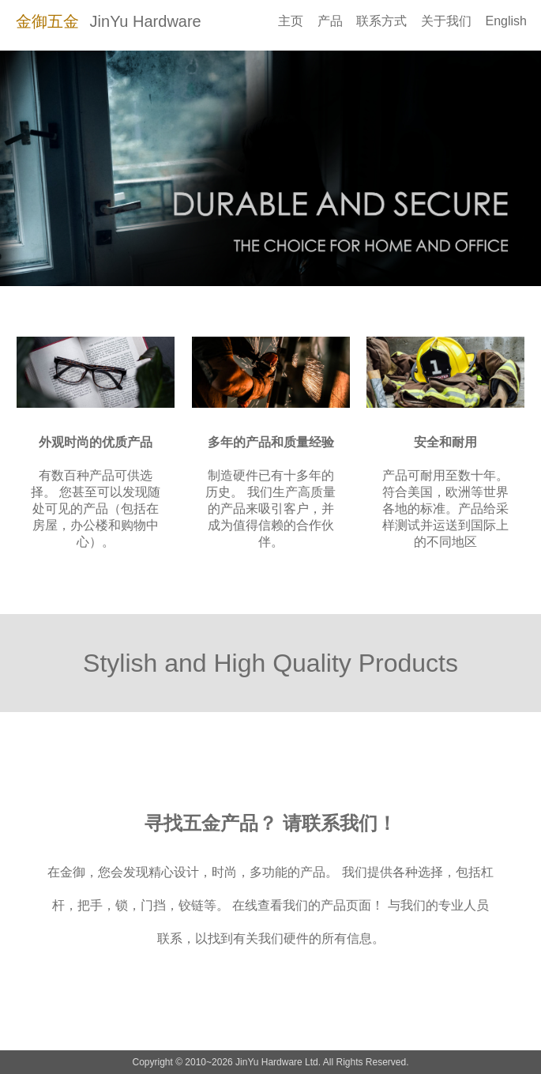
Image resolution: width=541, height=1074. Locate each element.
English (506, 21)
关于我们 (446, 21)
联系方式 (381, 21)
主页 (290, 21)
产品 (330, 21)
